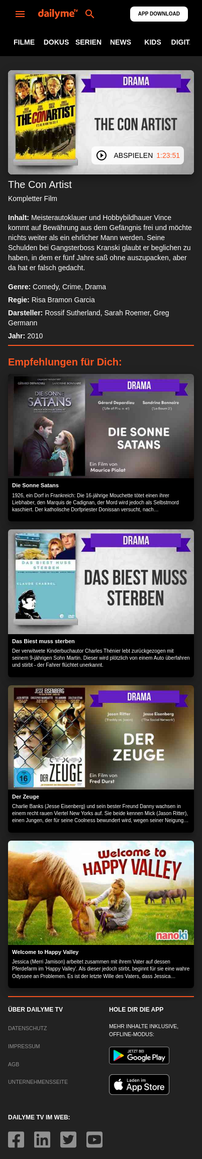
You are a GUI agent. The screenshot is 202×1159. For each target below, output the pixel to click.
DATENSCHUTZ (27, 1028)
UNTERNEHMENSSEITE (38, 1082)
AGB (13, 1064)
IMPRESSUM (24, 1046)
